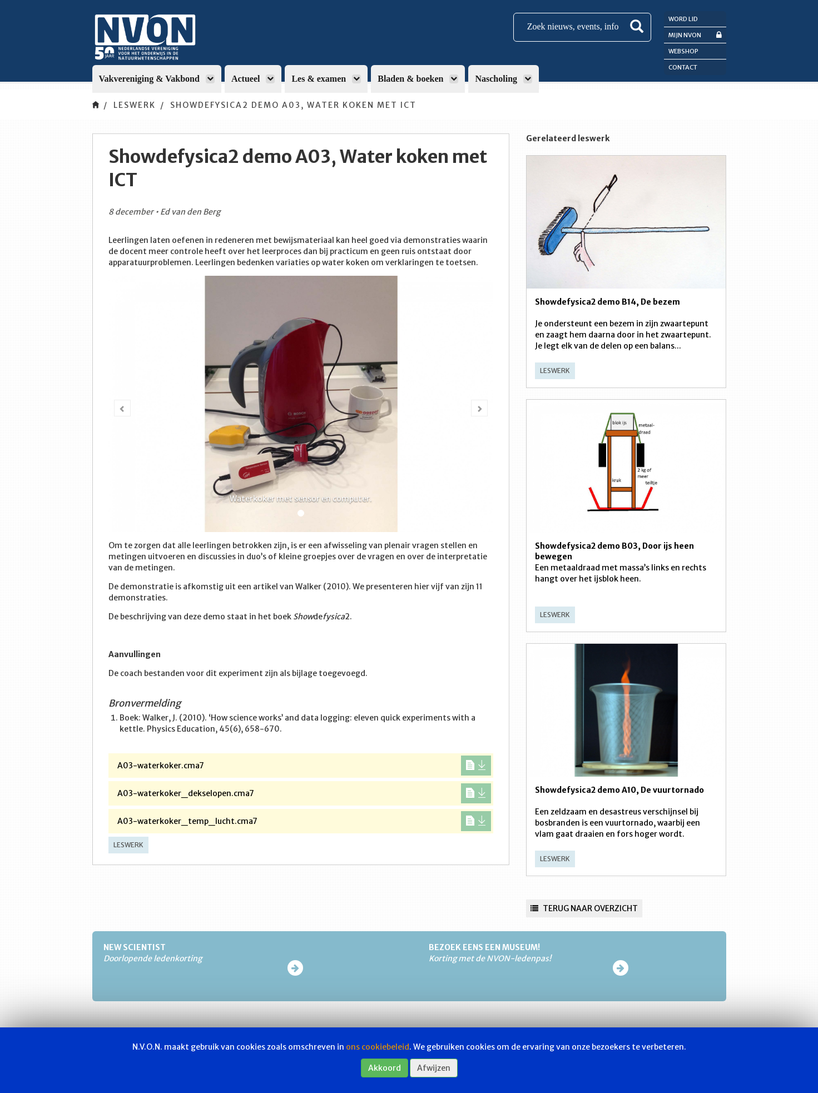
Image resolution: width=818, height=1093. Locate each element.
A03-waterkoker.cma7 (304, 766)
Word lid (683, 19)
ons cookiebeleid (377, 1047)
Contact (682, 67)
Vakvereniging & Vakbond (157, 78)
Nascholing (503, 78)
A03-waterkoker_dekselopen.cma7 (304, 793)
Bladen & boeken (418, 78)
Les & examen (326, 78)
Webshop (683, 51)
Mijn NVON (695, 35)
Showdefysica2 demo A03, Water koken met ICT (293, 105)
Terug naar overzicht (584, 908)
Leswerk (134, 105)
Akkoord (384, 1068)
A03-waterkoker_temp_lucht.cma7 (304, 821)
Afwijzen (433, 1068)
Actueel (253, 78)
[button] (122, 408)
